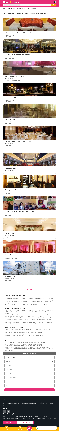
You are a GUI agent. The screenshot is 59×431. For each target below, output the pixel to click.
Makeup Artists (43, 416)
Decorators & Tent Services (32, 416)
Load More (30, 289)
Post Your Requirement (25, 422)
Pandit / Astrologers (8, 418)
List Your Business (10, 422)
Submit (29, 390)
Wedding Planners (40, 418)
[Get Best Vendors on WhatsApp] (46, 428)
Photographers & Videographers (22, 418)
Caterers (12, 416)
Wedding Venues (51, 418)
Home (4, 8)
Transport (33, 418)
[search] (53, 5)
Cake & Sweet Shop (20, 416)
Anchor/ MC (6, 416)
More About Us (47, 405)
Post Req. (29, 428)
